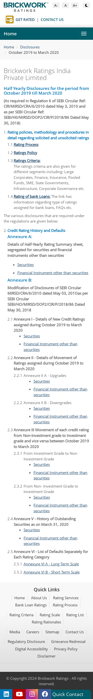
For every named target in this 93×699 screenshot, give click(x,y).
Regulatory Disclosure (26, 641)
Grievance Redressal (68, 641)
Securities (25, 264)
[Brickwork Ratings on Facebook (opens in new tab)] (45, 694)
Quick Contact (67, 694)
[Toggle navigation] (83, 33)
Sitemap (52, 631)
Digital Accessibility (31, 648)
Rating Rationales (46, 621)
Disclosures (30, 46)
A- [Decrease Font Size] (57, 5)
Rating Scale (50, 614)
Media (14, 631)
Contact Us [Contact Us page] (52, 19)
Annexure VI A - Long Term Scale (51, 563)
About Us (39, 597)
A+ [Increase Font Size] (76, 5)
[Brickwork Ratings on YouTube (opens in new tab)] (19, 694)
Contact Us (74, 631)
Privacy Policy (66, 648)
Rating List (75, 614)
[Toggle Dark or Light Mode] (86, 5)
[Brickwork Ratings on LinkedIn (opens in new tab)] (6, 694)
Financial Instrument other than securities (52, 272)
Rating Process (65, 604)
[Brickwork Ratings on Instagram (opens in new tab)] (32, 694)
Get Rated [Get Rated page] (25, 19)
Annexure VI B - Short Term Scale (52, 572)
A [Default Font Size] (66, 5)
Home (10, 34)
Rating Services (66, 597)
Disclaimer (46, 656)
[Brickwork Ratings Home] (46, 7)
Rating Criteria (21, 614)
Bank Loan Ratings (31, 604)
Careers (32, 631)
